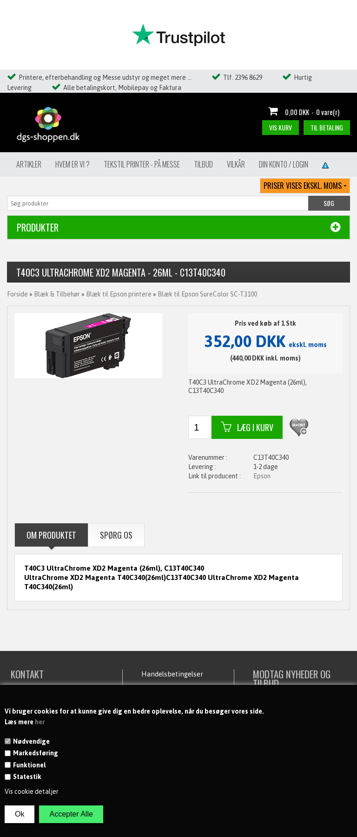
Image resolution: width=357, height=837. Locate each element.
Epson (262, 476)
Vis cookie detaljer (32, 791)
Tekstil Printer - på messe (142, 164)
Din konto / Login (283, 164)
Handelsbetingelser (172, 674)
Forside (17, 294)
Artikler (28, 164)
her (40, 722)
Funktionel (29, 765)
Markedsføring (35, 753)
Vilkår (236, 164)
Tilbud (203, 164)
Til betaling (327, 127)
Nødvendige (31, 741)
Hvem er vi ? (72, 164)
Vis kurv (280, 127)
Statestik (27, 776)
